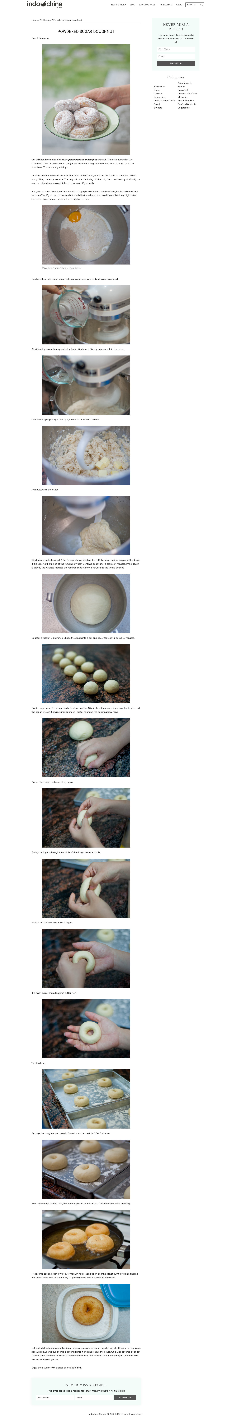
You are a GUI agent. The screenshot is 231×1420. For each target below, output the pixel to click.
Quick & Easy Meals (164, 100)
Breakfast (183, 89)
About (139, 1414)
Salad (157, 104)
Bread (157, 89)
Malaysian (183, 97)
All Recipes (160, 86)
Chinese (158, 93)
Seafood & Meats (187, 104)
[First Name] (55, 1397)
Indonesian (159, 97)
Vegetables (184, 107)
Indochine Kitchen (97, 1414)
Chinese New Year (187, 93)
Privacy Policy (128, 1414)
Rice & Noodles (186, 100)
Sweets (158, 107)
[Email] (94, 1397)
